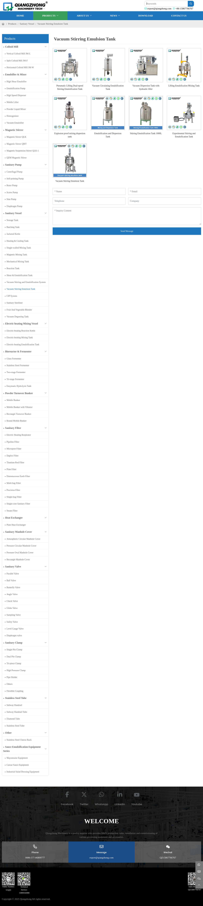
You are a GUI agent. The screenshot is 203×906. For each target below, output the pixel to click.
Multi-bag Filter (14, 483)
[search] (191, 4)
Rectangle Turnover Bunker (19, 414)
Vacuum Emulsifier (15, 123)
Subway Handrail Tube (17, 712)
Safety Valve (12, 622)
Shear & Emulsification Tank (19, 275)
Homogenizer (13, 116)
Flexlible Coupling (15, 691)
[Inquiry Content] (127, 216)
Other (8, 732)
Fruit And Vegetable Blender (19, 310)
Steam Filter (12, 511)
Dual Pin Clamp (14, 656)
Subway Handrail (14, 705)
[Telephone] (89, 201)
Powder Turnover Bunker (19, 393)
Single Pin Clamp (14, 649)
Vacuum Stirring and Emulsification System (26, 282)
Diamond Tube (13, 719)
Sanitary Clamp (13, 642)
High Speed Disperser (16, 95)
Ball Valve (11, 580)
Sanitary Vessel (13, 213)
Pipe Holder (12, 677)
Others (9, 684)
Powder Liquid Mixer (16, 109)
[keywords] (166, 4)
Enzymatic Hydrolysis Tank (19, 386)
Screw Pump (12, 192)
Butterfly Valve (13, 587)
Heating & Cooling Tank (17, 241)
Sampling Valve (14, 615)
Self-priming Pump (15, 178)
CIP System (12, 296)
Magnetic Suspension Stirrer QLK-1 (23, 151)
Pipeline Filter (13, 442)
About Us (83, 15)
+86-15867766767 (184, 8)
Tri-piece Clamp (14, 663)
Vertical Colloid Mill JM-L (18, 53)
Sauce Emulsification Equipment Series (22, 749)
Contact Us (179, 15)
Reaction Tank (13, 268)
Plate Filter (11, 469)
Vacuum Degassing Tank (18, 316)
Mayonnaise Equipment (17, 758)
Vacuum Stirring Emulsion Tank (21, 289)
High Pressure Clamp (16, 670)
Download (145, 15)
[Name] (89, 191)
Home (20, 15)
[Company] (164, 201)
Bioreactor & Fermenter (18, 351)
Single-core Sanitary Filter (18, 504)
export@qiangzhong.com (159, 8)
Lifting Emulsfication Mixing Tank (184, 86)
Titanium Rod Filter (15, 462)
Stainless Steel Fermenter (18, 365)
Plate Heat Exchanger (16, 525)
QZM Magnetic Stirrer (17, 158)
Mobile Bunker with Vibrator (19, 407)
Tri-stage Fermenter (15, 379)
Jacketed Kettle (13, 234)
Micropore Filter (14, 449)
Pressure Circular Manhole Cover (21, 546)
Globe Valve (12, 608)
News (113, 15)
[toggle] (45, 46)
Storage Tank (12, 220)
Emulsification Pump (16, 88)
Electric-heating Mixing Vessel (21, 323)
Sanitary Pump (13, 164)
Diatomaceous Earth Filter (18, 476)
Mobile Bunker (13, 400)
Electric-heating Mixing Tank (20, 337)
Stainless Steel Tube (15, 698)
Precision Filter (13, 490)
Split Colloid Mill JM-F (17, 60)
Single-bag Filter (14, 497)
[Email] (164, 191)
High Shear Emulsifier (16, 81)
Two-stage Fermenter (16, 372)
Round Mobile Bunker (16, 421)
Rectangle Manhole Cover (18, 559)
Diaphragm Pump (14, 206)
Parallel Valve (13, 573)
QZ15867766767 (168, 857)
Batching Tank (13, 227)
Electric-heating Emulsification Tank (23, 344)
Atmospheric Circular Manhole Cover (23, 539)
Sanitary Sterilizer (15, 303)
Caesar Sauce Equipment (18, 765)
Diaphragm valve (14, 635)
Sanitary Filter (13, 428)
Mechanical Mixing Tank (18, 261)
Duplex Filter (12, 456)
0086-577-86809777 (35, 857)
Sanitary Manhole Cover (18, 531)
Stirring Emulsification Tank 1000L (146, 133)
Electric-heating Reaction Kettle (21, 331)
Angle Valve (12, 594)
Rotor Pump (12, 185)
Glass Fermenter (14, 358)
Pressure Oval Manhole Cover (20, 552)
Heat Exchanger (14, 517)
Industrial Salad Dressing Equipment (23, 772)
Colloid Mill (11, 46)
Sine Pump (11, 199)
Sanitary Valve (13, 566)
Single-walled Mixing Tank (19, 248)
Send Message (127, 231)
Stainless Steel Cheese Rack (19, 740)
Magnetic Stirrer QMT (17, 144)
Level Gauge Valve (15, 629)
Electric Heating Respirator (19, 435)
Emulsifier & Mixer (15, 74)
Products (49, 15)
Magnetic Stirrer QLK (16, 137)
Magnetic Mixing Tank (17, 254)
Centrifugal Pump (14, 172)
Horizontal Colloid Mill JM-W (20, 67)
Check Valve (12, 601)
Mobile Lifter (13, 102)
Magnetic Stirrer (14, 130)
